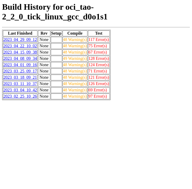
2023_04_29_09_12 (20, 39)
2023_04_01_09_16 (20, 64)
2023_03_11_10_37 (20, 83)
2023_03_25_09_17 (20, 71)
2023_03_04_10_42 (20, 90)
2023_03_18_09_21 (20, 77)
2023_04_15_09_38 (20, 52)
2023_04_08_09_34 (20, 58)
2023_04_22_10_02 (20, 46)
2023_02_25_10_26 (20, 96)
